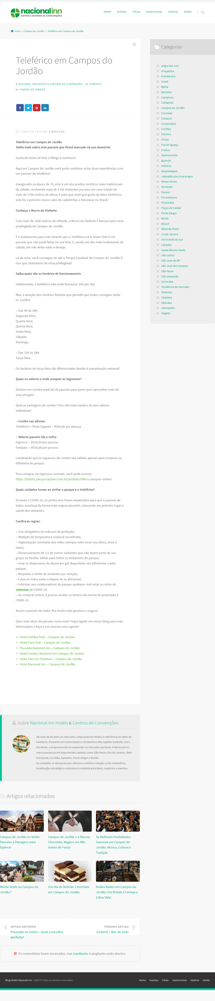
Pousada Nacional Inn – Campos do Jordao (50, 649)
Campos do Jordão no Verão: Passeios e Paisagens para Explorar (20, 843)
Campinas (167, 97)
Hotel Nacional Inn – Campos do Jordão (47, 665)
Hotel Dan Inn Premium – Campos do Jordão (51, 660)
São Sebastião (170, 276)
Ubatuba (166, 292)
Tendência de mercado (175, 287)
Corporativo (168, 123)
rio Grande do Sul (172, 239)
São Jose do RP (170, 260)
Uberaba (166, 303)
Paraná (165, 192)
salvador (166, 245)
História (173, 11)
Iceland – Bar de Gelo (102, 930)
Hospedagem (169, 171)
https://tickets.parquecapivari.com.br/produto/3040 (51, 480)
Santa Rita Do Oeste (173, 250)
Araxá (164, 81)
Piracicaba (167, 202)
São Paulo (167, 271)
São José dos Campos (174, 266)
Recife (165, 218)
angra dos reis (170, 65)
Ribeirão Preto (170, 229)
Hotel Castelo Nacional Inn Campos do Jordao (52, 654)
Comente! (95, 84)
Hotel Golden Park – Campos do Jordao (47, 638)
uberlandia (168, 308)
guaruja (166, 160)
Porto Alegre (169, 213)
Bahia (164, 87)
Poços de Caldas (171, 208)
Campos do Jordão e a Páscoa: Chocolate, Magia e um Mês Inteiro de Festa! (69, 843)
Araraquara (168, 76)
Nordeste (167, 187)
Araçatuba (167, 71)
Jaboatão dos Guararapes (177, 176)
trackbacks (80, 964)
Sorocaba (167, 281)
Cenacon (166, 118)
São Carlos (167, 255)
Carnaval (166, 113)
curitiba (166, 129)
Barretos (166, 92)
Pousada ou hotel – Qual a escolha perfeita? (37, 933)
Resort (165, 224)
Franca (165, 150)
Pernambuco (169, 197)
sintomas (22, 591)
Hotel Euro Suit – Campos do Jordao (45, 643)
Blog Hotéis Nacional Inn (18, 991)
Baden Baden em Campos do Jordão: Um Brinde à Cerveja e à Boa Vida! (117, 893)
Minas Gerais (169, 181)
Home (107, 11)
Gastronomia (154, 11)
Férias (136, 11)
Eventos (122, 11)
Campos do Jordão (32, 89)
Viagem (165, 313)
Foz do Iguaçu (169, 145)
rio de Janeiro (169, 234)
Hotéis (188, 11)
